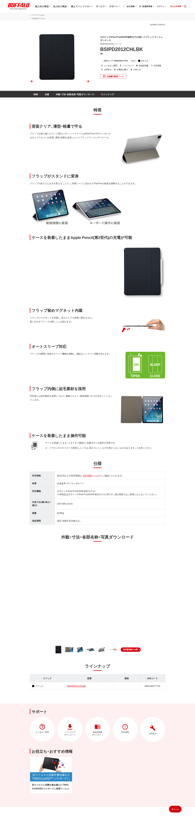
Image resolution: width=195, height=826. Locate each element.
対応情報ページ (90, 475)
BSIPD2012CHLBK (76, 686)
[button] (131, 649)
